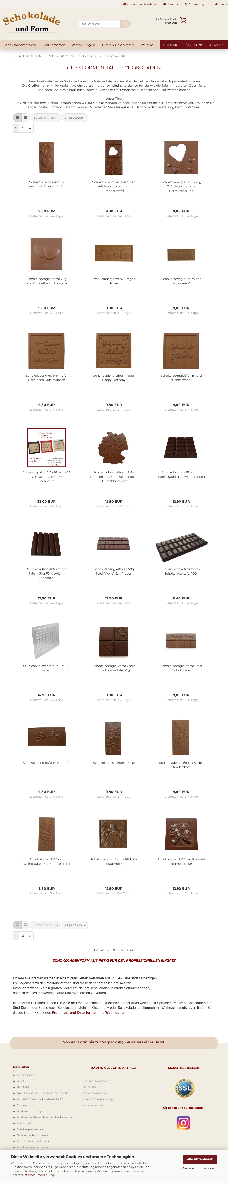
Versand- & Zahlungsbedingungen (42, 1093)
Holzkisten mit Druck (33, 1141)
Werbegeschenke (30, 1129)
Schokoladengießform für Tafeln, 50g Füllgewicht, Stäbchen (46, 573)
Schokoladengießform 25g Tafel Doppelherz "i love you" (46, 281)
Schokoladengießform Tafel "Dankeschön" (181, 378)
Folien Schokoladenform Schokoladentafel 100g (181, 571)
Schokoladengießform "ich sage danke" (181, 281)
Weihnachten (116, 1012)
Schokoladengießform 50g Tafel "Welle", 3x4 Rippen (114, 571)
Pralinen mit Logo (30, 1111)
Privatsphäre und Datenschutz (40, 1099)
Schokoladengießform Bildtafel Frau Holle (113, 861)
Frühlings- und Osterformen (74, 1012)
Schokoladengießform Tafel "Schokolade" (181, 668)
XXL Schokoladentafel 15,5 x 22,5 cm (46, 668)
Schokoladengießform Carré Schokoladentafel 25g (113, 668)
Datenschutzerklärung (38, 1175)
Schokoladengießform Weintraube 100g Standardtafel (46, 861)
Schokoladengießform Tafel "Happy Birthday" (114, 378)
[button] (17, 117)
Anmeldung (194, 4)
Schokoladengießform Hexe (114, 763)
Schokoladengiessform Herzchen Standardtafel (46, 184)
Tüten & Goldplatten (118, 45)
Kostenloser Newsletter (140, 4)
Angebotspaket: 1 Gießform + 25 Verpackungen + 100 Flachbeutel (46, 476)
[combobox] (46, 117)
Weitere (146, 45)
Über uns (171, 4)
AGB (20, 1081)
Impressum (25, 1075)
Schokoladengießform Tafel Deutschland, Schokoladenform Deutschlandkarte (114, 476)
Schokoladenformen (20, 45)
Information (26, 1123)
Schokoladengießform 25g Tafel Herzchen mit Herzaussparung (181, 186)
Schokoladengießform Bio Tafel (46, 763)
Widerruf (24, 1105)
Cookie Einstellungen (33, 1147)
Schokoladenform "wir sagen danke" (114, 281)
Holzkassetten (54, 45)
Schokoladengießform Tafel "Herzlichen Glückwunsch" (46, 378)
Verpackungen (83, 45)
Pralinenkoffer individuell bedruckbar (44, 1117)
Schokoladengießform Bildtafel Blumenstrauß (181, 861)
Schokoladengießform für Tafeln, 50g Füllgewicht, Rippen (181, 474)
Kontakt (171, 45)
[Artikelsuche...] (125, 24)
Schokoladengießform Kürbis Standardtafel (181, 765)
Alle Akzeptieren (200, 1159)
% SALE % (217, 45)
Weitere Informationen (199, 1168)
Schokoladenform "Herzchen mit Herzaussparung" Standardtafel (113, 186)
